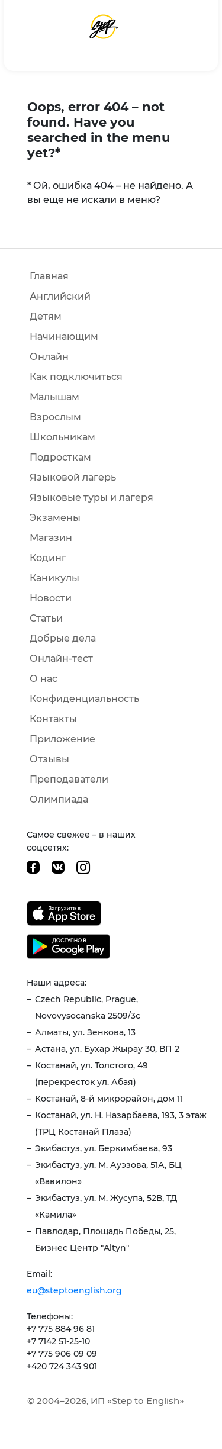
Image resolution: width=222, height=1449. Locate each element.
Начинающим (64, 336)
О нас (43, 678)
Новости (51, 598)
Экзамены (55, 517)
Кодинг (48, 558)
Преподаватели (69, 779)
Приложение (62, 739)
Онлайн (49, 356)
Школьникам (62, 437)
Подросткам (60, 457)
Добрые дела (63, 638)
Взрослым (55, 417)
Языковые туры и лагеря (91, 497)
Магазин (51, 537)
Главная (49, 276)
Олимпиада (59, 799)
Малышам (54, 396)
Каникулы (54, 578)
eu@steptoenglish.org (74, 1290)
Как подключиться (76, 376)
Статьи (46, 618)
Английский (60, 296)
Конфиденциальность (84, 698)
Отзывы (49, 759)
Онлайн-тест (61, 658)
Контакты (53, 718)
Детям (46, 316)
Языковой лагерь (73, 477)
